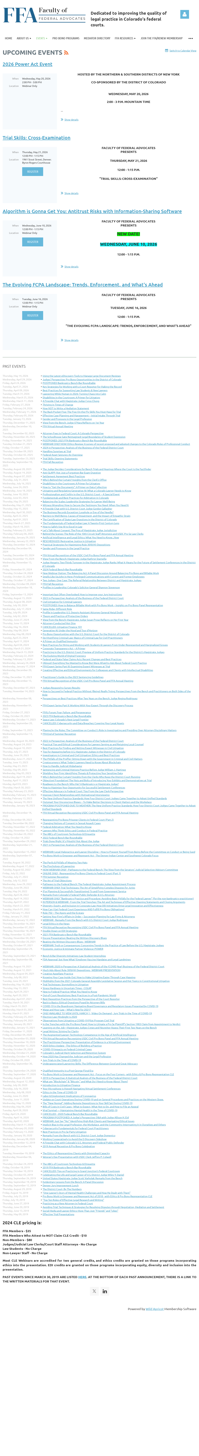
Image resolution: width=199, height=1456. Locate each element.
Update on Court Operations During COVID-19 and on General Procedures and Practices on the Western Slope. (103, 1099)
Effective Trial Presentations (58, 1214)
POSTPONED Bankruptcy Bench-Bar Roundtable (69, 382)
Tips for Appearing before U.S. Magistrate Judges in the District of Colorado (84, 751)
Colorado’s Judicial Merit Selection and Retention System (74, 1052)
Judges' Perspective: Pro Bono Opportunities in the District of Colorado (82, 379)
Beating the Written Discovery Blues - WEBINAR (69, 941)
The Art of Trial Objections (57, 880)
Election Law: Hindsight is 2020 (60, 1016)
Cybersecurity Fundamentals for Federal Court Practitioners (76, 1128)
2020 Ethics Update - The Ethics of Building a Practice (72, 1045)
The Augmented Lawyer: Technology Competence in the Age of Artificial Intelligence (89, 1034)
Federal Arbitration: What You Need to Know (67, 826)
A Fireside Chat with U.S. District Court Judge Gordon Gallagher (77, 508)
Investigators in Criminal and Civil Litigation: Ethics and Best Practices (81, 755)
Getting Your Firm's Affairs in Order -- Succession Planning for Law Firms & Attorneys (89, 916)
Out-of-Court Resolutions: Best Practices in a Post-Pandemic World (79, 995)
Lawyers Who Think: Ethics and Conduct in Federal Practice (75, 830)
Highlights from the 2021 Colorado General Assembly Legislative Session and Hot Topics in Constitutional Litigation (106, 980)
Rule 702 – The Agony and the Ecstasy (63, 912)
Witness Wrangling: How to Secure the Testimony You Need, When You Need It (86, 505)
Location (14, 85)
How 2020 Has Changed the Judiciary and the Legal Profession (77, 1056)
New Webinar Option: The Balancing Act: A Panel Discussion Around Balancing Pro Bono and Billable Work (101, 573)
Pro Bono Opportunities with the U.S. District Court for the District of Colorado (86, 634)
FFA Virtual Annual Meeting (58, 426)
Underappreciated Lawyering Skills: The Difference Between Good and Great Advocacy (90, 1063)
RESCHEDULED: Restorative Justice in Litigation (69, 541)
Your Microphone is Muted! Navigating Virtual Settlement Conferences (82, 1088)
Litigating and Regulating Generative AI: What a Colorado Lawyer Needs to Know (87, 490)
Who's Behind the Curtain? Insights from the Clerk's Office (75, 479)
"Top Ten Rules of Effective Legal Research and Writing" (73, 1199)
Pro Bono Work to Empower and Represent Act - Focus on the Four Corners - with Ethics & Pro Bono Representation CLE (108, 1074)
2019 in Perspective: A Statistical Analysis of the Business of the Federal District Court (90, 1077)
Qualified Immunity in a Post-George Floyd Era (68, 1070)
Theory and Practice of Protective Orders (65, 616)
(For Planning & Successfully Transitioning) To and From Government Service (84, 891)
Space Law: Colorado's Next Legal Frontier (66, 719)
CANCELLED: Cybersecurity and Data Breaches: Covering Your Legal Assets (83, 723)
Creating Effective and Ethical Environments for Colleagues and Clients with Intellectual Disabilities (98, 670)
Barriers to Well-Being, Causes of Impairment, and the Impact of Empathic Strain (86, 515)
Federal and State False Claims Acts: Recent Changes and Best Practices (82, 659)
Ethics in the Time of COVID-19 (60, 1092)
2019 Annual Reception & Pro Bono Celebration (69, 1146)
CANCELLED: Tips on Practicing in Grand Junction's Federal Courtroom (81, 1171)
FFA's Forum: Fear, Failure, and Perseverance (67, 712)
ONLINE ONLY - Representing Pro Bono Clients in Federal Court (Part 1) (82, 873)
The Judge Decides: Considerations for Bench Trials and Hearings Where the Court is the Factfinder (97, 469)
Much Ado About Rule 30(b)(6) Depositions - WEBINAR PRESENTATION (81, 970)
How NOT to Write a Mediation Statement (66, 408)
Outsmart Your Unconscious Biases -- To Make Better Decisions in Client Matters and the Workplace (97, 801)
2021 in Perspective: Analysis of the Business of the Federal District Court (83, 844)
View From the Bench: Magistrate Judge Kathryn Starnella (74, 558)
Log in (184, 14)
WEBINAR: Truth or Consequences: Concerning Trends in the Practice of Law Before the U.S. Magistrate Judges (103, 945)
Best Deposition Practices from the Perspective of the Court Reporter (81, 998)
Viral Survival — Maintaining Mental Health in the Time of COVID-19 (80, 1110)
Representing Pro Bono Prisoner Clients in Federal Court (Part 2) (78, 819)
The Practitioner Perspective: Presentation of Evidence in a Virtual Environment (87, 1042)
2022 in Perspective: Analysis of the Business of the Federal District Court (83, 740)
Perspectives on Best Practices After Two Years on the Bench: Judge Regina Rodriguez (90, 698)
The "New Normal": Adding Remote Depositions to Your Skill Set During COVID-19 (87, 1103)
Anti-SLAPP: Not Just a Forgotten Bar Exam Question (72, 472)
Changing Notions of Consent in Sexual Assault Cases (72, 823)
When (15, 78)
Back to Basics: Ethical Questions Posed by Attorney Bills (74, 1002)
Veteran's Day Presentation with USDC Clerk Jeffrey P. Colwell (77, 1156)
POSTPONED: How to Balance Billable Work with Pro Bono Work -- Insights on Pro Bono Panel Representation (103, 605)
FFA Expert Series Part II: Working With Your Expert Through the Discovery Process (88, 705)
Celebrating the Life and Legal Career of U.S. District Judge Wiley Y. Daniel (83, 1174)
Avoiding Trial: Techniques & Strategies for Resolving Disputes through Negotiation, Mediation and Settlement (103, 1207)
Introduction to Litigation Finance (61, 1085)
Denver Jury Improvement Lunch (61, 1185)
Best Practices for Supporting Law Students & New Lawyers (75, 390)
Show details (71, 119)
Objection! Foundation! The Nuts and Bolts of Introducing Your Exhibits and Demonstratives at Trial (97, 780)
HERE (82, 1277)
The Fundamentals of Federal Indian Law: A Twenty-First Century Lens (81, 523)
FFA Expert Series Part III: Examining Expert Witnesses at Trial (76, 666)
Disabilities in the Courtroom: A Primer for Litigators (71, 397)
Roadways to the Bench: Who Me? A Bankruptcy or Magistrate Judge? (81, 783)
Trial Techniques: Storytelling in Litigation (66, 984)
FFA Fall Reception (53, 461)
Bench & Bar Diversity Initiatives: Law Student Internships (74, 955)
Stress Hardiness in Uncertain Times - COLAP (67, 988)
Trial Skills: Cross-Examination (36, 137)
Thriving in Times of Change (58, 404)
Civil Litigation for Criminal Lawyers (62, 601)
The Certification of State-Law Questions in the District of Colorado (80, 519)
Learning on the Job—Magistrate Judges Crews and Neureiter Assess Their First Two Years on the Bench (100, 1027)
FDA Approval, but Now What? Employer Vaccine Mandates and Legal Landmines (87, 959)
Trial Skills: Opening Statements (60, 458)
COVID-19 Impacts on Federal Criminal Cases (67, 1049)
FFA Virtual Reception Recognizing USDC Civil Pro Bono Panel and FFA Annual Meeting (90, 812)
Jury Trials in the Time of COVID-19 (62, 1060)
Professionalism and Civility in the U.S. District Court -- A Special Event (81, 494)
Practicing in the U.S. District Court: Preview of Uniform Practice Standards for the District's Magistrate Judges (103, 652)
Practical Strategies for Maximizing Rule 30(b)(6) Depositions (76, 544)
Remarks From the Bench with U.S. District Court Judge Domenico (79, 1135)
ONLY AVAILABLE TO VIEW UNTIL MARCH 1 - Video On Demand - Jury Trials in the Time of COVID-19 (97, 1013)
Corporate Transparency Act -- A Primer (64, 648)
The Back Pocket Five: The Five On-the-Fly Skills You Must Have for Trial (82, 411)
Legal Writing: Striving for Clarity (61, 1031)
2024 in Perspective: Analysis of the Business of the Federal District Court (83, 447)
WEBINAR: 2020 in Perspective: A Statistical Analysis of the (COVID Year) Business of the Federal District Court (103, 966)
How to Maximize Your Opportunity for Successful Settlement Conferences (84, 787)
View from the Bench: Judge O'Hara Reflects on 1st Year (73, 422)
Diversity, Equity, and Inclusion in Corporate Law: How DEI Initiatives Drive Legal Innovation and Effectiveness (103, 905)
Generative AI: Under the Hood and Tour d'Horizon (70, 630)
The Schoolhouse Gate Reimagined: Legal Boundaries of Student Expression (84, 436)
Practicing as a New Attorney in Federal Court (68, 1203)
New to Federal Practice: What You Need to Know (70, 991)
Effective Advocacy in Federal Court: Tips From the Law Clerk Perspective (83, 791)
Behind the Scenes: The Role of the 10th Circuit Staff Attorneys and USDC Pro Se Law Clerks (93, 533)
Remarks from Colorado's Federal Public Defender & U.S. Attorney (78, 894)
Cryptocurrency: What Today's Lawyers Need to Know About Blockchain (82, 762)
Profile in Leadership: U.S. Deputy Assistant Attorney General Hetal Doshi (83, 612)
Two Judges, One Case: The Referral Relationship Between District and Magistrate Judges (92, 580)
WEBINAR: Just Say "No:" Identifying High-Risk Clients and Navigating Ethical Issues (88, 1121)
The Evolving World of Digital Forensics (64, 655)
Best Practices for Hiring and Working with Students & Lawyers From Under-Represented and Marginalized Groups (105, 644)
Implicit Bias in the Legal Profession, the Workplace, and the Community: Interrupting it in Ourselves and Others (104, 1124)
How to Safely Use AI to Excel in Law (62, 526)
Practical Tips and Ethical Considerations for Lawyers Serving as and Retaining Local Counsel (93, 744)
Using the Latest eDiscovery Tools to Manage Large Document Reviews (82, 375)
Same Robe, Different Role (57, 608)
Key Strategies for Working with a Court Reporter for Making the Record (82, 386)
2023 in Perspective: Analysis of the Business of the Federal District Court (83, 598)
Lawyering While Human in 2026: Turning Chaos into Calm (74, 393)
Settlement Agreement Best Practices (64, 476)
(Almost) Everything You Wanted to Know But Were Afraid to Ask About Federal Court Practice (95, 662)
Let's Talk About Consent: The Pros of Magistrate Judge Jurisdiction (80, 530)
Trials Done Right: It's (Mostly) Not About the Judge (71, 841)
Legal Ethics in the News (56, 923)
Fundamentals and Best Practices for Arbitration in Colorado (76, 497)
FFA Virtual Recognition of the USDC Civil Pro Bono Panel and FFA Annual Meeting (88, 555)
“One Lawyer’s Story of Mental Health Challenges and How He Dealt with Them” (87, 1192)
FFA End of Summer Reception (59, 733)
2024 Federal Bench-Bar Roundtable (62, 569)
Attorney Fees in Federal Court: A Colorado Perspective (73, 433)
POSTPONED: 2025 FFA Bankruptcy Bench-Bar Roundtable (75, 440)
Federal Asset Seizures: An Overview (63, 454)
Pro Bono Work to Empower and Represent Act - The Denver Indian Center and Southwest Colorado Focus (100, 855)
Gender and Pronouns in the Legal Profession (67, 418)
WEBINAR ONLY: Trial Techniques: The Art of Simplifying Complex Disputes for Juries (89, 887)
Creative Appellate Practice (58, 973)
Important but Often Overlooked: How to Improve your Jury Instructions (82, 594)
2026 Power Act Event (27, 64)
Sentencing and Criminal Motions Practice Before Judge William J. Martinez (84, 769)
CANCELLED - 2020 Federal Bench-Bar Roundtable (70, 1113)
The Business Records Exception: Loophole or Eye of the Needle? (78, 512)
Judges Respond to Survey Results (61, 687)
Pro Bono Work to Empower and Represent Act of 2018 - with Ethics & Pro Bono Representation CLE (97, 1196)
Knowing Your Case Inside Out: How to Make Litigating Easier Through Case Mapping (89, 977)
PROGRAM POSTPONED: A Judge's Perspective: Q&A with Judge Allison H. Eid (86, 1117)
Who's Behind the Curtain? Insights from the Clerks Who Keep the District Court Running (91, 776)
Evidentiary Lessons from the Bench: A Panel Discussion (73, 1181)
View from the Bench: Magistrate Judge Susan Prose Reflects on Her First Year (85, 619)
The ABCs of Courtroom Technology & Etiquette (69, 833)
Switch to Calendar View (182, 50)
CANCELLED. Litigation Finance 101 (62, 626)
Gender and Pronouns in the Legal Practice (66, 548)
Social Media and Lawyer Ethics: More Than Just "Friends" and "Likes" (80, 1210)
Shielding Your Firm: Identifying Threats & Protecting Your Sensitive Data (83, 773)
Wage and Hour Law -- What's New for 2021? (67, 1009)
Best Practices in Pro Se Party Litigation (64, 1131)
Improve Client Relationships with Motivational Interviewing (76, 794)
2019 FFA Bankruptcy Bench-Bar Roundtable (67, 1167)
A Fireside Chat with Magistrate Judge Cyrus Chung (71, 400)
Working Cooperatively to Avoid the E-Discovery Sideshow (75, 1139)
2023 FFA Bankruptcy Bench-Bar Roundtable (67, 716)
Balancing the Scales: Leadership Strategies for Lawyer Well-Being (79, 501)
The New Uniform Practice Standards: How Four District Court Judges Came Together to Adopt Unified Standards (105, 798)
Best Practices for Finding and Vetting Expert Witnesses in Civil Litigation (83, 747)
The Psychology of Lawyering (59, 866)
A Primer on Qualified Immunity (60, 641)
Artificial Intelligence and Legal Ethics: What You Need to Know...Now (81, 537)
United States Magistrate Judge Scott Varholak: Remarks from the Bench (82, 1178)
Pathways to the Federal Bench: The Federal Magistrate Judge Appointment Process (89, 884)
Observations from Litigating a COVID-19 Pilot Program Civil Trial (78, 1020)
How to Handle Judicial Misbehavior (62, 765)
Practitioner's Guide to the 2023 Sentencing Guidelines (73, 677)
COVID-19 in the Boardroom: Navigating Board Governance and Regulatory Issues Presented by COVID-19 (100, 1006)
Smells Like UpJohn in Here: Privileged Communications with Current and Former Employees (93, 576)
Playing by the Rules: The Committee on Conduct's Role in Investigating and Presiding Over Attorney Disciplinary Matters (109, 730)
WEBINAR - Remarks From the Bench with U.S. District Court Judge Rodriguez (85, 919)
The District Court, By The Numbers (62, 1189)
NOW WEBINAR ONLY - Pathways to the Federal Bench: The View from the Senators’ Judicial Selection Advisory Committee (110, 869)
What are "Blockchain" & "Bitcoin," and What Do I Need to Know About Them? (85, 1081)
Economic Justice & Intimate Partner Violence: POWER (73, 948)
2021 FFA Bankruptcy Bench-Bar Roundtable (67, 934)
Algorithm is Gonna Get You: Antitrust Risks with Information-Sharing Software (92, 211)
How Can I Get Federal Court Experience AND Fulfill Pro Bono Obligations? (84, 909)
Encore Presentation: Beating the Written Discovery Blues (75, 937)
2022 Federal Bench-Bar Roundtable (62, 837)
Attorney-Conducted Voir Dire (59, 623)
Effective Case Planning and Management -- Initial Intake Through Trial (81, 415)
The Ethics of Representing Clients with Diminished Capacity (76, 1153)
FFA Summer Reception (55, 876)
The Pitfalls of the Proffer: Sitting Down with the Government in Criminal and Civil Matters (92, 758)
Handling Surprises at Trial (57, 451)
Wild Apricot (155, 1309)
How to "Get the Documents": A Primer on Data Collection (75, 487)
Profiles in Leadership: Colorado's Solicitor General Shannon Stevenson (81, 587)
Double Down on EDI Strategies (60, 930)
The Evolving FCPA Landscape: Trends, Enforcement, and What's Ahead (83, 284)
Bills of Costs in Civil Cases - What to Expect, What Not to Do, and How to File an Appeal (91, 1106)
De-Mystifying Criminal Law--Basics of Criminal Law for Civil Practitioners (83, 637)
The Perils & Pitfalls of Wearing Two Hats (65, 862)
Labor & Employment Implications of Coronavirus (69, 1095)
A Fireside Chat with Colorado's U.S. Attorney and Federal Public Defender (83, 1142)
